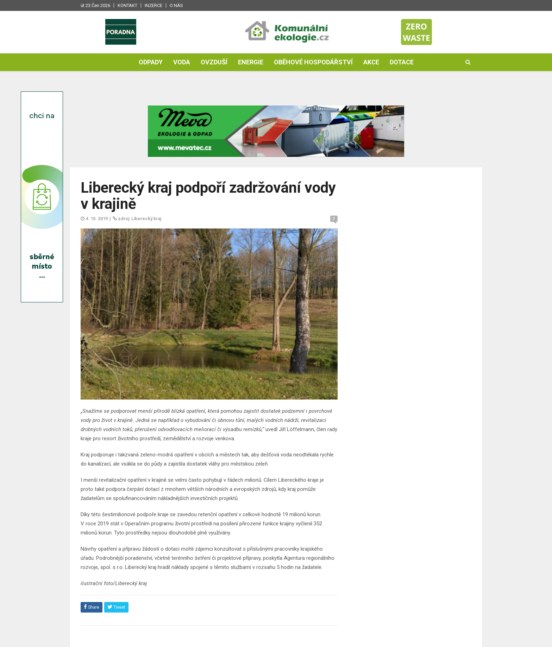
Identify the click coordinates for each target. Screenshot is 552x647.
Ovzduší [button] (214, 62)
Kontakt (127, 5)
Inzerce (153, 5)
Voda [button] (181, 62)
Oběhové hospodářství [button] (313, 62)
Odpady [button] (151, 62)
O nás (176, 5)
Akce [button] (371, 62)
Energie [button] (250, 62)
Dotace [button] (402, 62)
